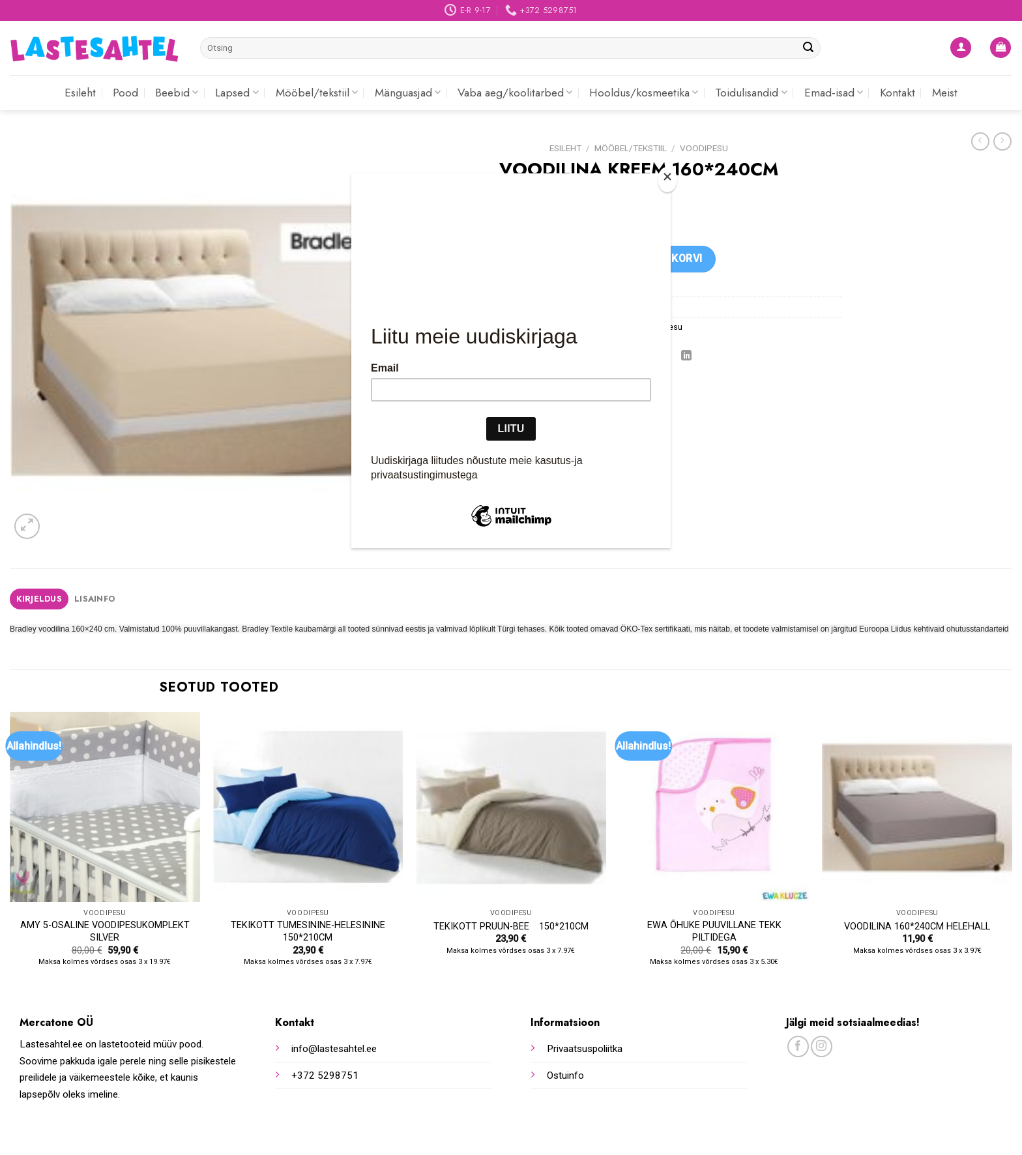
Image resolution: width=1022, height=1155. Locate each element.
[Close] (667, 179)
